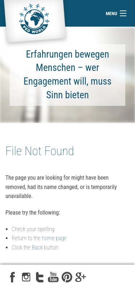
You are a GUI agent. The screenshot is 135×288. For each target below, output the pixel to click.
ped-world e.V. (35, 24)
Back (37, 247)
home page (54, 238)
